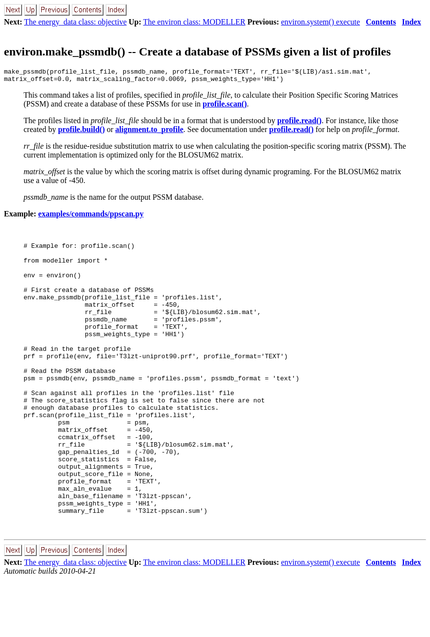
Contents (381, 22)
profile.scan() (225, 107)
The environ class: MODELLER (194, 22)
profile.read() (299, 123)
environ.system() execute (320, 22)
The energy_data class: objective (75, 22)
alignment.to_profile (149, 132)
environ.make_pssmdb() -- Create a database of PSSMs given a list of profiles (197, 51)
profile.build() (81, 132)
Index (411, 22)
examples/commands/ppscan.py (91, 216)
